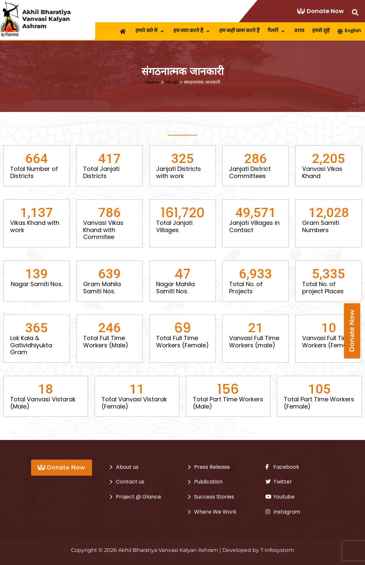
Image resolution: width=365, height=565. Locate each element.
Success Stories (214, 497)
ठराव (299, 31)
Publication (208, 481)
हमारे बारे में (151, 31)
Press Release (212, 467)
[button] (151, 31)
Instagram (282, 512)
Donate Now (320, 11)
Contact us (130, 481)
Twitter (278, 481)
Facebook (282, 467)
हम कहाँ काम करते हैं (239, 31)
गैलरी (276, 31)
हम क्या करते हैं (192, 31)
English (349, 31)
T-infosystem (277, 550)
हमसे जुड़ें (321, 31)
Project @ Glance (138, 497)
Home (152, 82)
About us (127, 467)
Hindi (171, 82)
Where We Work (215, 512)
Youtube (280, 497)
